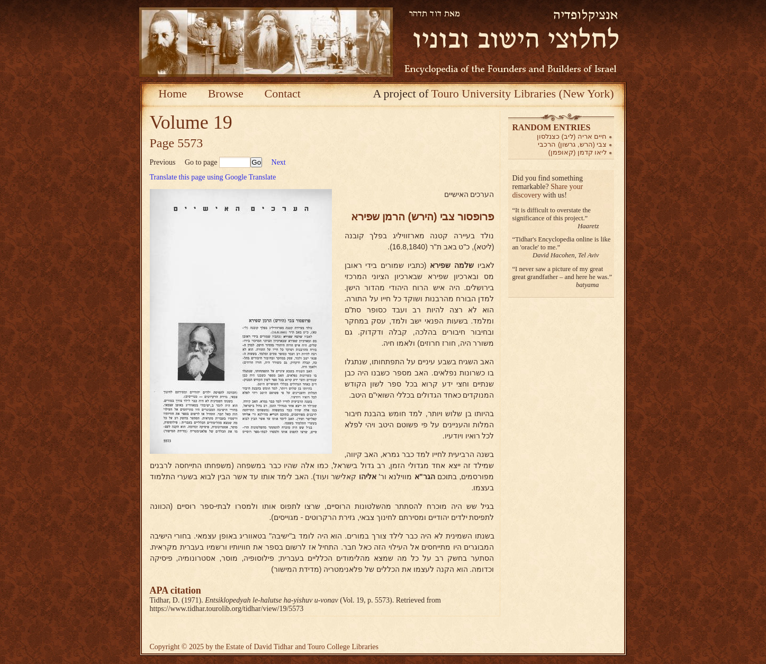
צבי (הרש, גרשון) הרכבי (572, 144)
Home (172, 93)
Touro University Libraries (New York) (522, 93)
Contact (282, 93)
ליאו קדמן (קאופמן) (577, 152)
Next (279, 162)
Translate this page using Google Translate (213, 177)
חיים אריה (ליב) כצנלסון (572, 136)
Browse (226, 93)
